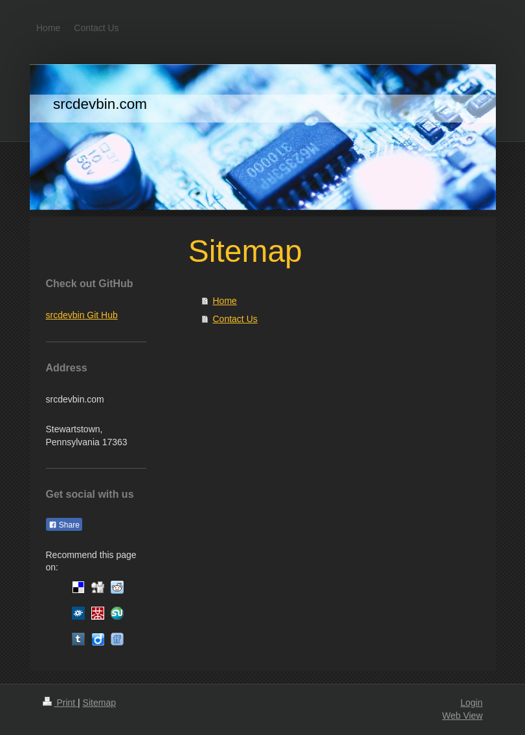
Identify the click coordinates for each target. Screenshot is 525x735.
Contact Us (235, 319)
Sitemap (99, 702)
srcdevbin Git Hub (82, 315)
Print (60, 702)
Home (225, 301)
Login (471, 702)
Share (64, 525)
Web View (462, 715)
